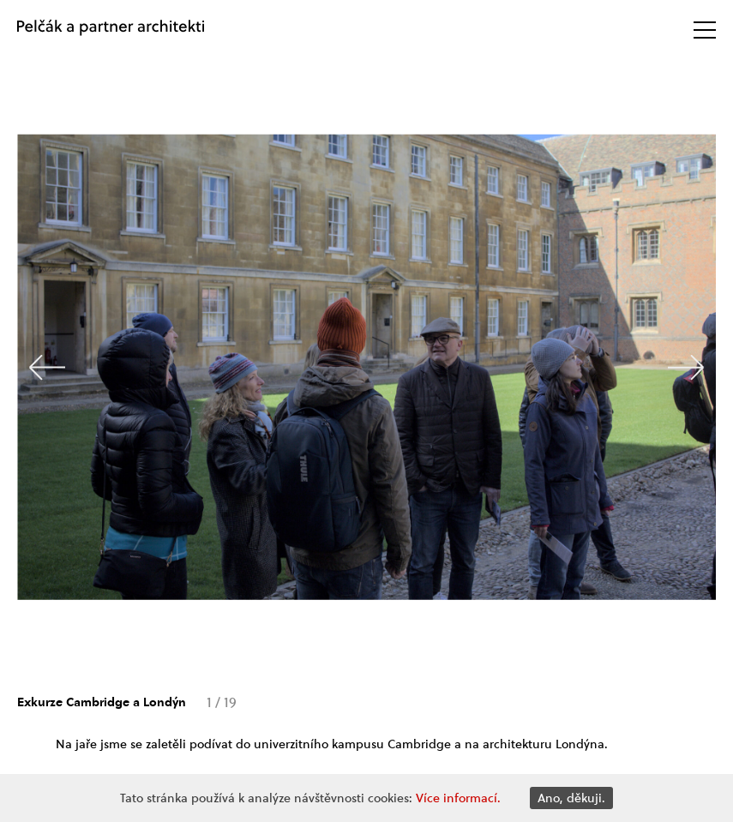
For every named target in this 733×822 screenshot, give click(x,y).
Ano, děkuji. (571, 798)
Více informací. (458, 798)
